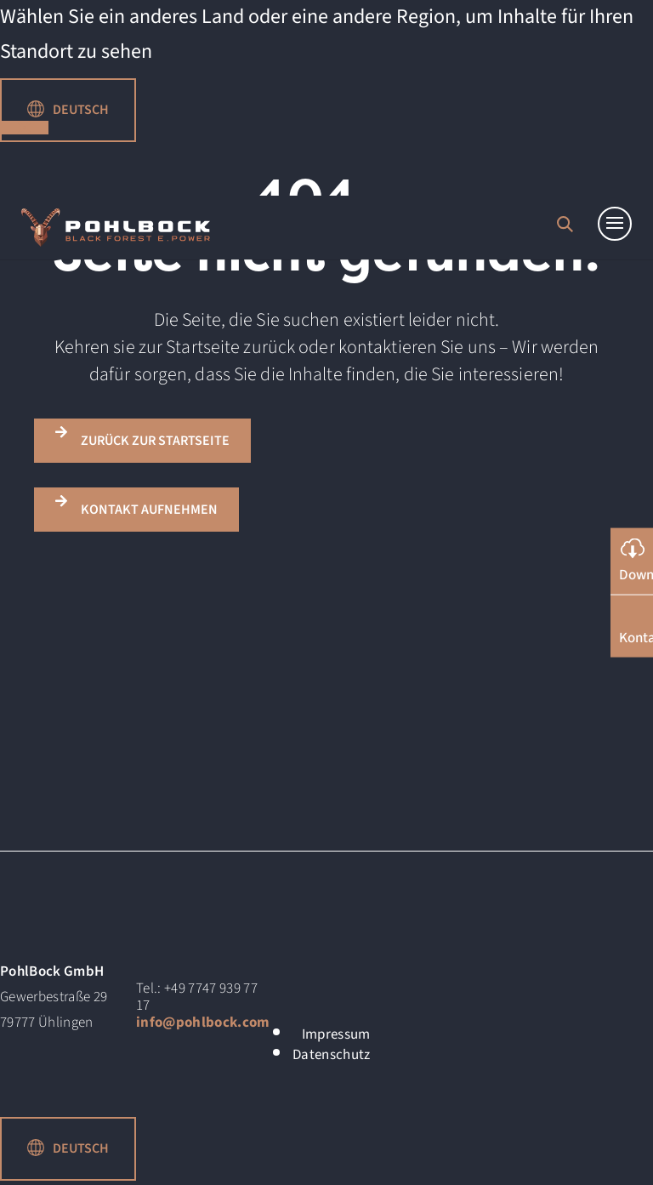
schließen (24, 128)
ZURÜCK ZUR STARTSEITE (155, 440)
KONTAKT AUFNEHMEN (149, 509)
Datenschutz (331, 1055)
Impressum (336, 1034)
